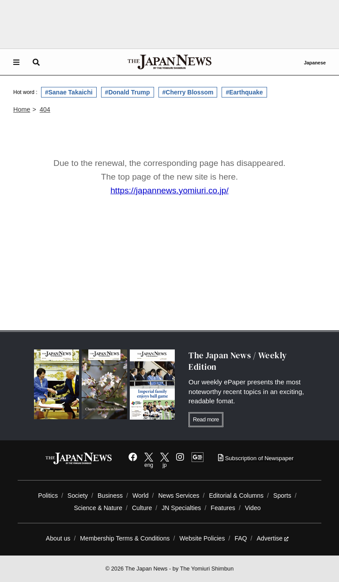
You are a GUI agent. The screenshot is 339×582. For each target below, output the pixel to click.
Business (110, 495)
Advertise (272, 538)
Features (223, 507)
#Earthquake (244, 92)
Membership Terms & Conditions (125, 538)
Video (253, 507)
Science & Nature (98, 507)
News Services (178, 495)
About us (58, 538)
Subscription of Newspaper (256, 458)
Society (78, 495)
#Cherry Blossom (188, 92)
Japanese (315, 62)
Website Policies (202, 538)
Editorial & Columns (236, 495)
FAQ (240, 538)
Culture (142, 507)
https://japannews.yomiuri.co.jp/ (169, 190)
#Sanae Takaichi (69, 92)
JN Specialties (181, 507)
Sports (282, 495)
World (140, 495)
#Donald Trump (127, 92)
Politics (48, 495)
